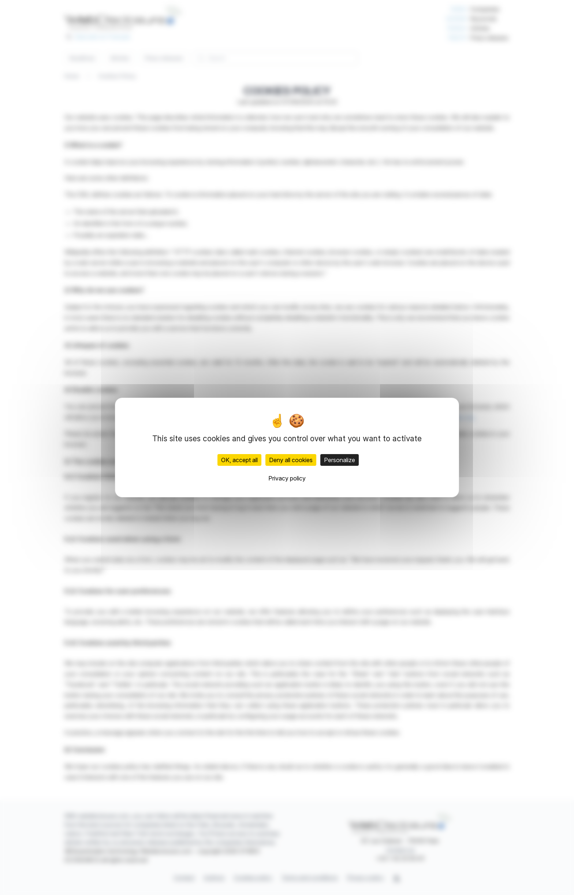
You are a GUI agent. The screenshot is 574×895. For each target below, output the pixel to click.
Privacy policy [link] (287, 478)
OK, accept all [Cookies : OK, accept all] (239, 460)
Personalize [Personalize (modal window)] (339, 460)
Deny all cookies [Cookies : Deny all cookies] (291, 460)
